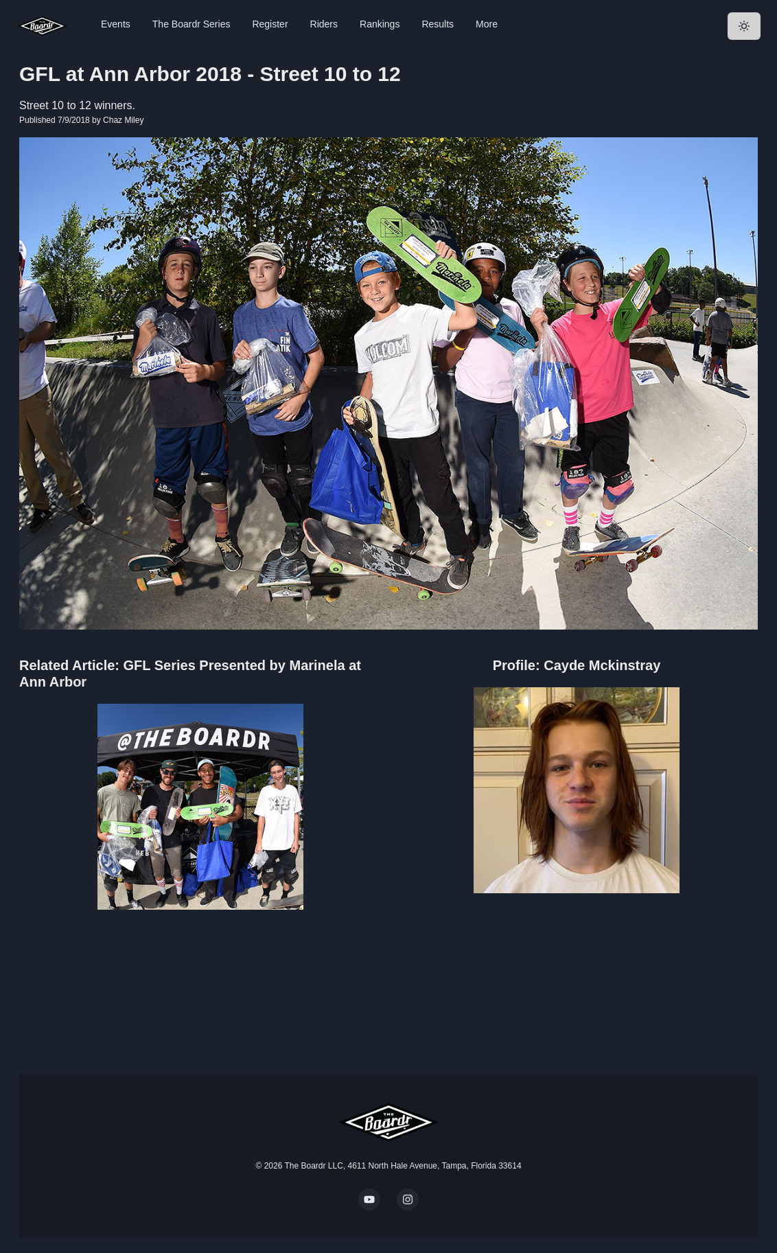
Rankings (379, 24)
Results (437, 24)
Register (270, 24)
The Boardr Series (191, 24)
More (487, 24)
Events (115, 24)
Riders (324, 24)
